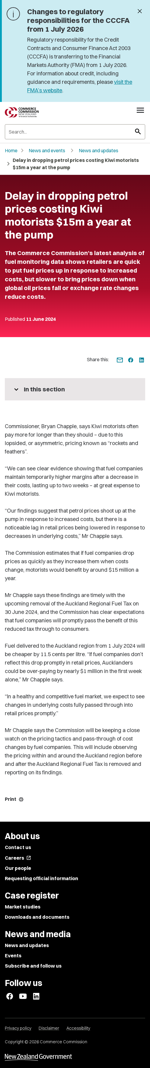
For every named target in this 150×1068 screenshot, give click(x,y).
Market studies (22, 907)
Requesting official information (41, 878)
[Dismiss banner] (139, 11)
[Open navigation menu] (140, 110)
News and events (47, 150)
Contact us (18, 847)
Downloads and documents (37, 917)
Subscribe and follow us (33, 966)
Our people (18, 868)
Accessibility (78, 1028)
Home (11, 150)
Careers (18, 858)
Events (13, 956)
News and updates (98, 150)
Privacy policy (18, 1028)
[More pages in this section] (75, 389)
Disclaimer (49, 1028)
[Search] (75, 131)
